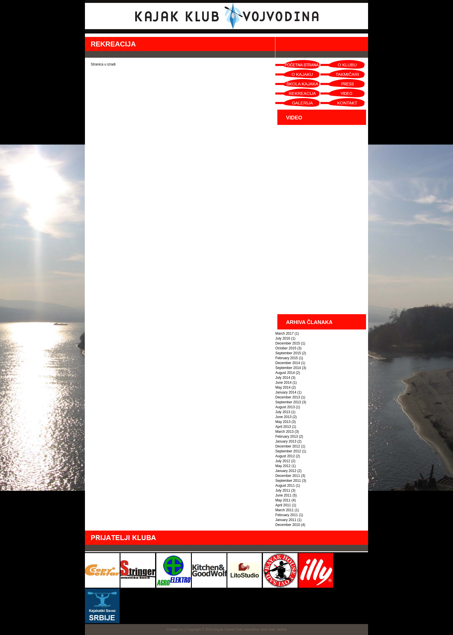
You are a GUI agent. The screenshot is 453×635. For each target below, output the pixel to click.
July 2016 (282, 338)
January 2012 (285, 471)
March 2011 (284, 510)
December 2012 (287, 446)
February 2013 (286, 436)
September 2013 (288, 402)
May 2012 (283, 466)
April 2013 (283, 427)
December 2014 (287, 363)
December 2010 (287, 525)
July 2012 (282, 461)
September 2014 (288, 368)
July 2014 (282, 378)
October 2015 (285, 348)
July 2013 (282, 412)
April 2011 (283, 505)
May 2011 (283, 500)
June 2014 (283, 383)
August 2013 (285, 407)
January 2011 (285, 520)
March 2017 (284, 333)
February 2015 (286, 358)
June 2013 (283, 417)
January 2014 (285, 392)
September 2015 (288, 353)
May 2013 (283, 422)
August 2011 (285, 486)
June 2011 (283, 495)
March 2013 (284, 432)
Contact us (174, 629)
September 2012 (288, 451)
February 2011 (286, 515)
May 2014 (283, 387)
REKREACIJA (113, 44)
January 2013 (285, 441)
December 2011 (287, 476)
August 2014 (285, 373)
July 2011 (282, 490)
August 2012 (285, 456)
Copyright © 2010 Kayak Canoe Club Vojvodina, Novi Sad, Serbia (236, 629)
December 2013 (287, 397)
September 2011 (288, 481)
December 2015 (287, 343)
